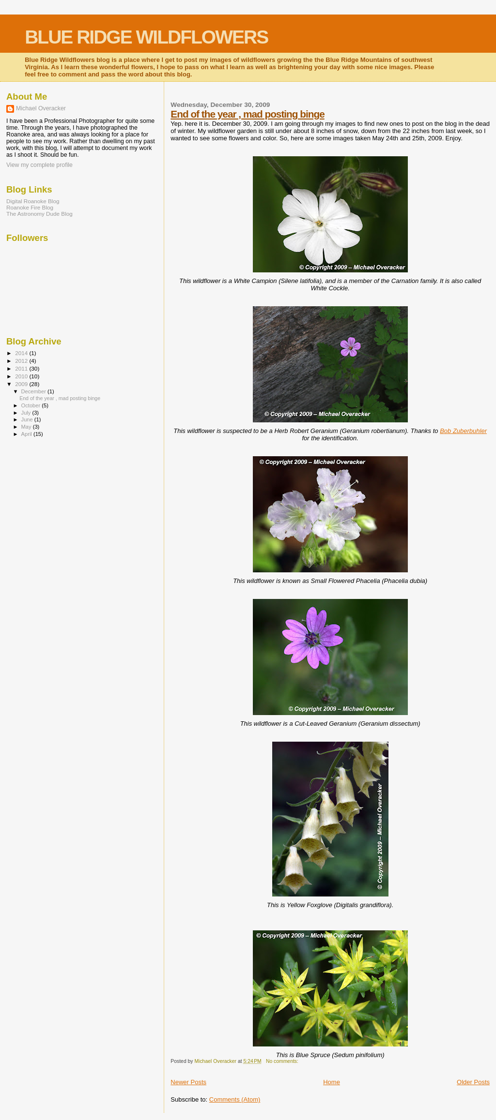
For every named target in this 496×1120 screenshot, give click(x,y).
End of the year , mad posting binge (247, 113)
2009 (22, 384)
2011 (22, 368)
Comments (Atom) (234, 1099)
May (27, 427)
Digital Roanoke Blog (32, 201)
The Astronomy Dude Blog (39, 213)
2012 (22, 361)
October (31, 405)
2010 (22, 376)
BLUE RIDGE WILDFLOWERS (146, 37)
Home (331, 1082)
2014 (22, 353)
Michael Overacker (41, 108)
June (27, 419)
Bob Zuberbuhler (463, 430)
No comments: (283, 1061)
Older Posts (473, 1082)
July (26, 413)
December (34, 391)
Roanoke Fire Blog (29, 207)
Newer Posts (188, 1082)
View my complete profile (39, 165)
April (27, 434)
